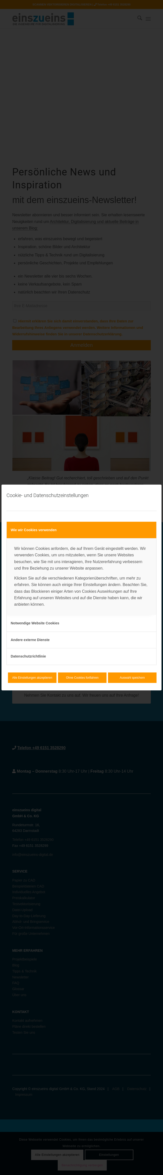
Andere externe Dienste (30, 640)
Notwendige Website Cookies (35, 623)
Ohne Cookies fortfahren (82, 677)
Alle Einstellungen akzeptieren (32, 677)
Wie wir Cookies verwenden (33, 530)
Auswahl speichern (132, 677)
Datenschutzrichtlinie (28, 656)
